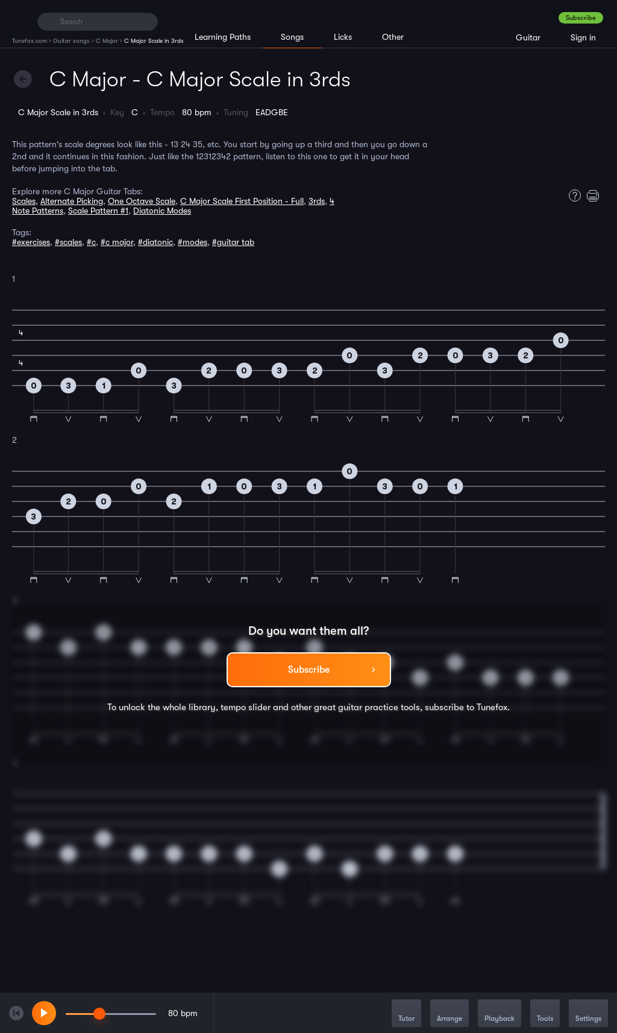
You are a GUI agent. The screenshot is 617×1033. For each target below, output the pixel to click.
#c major (117, 242)
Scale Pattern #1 (98, 210)
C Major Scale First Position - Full (242, 201)
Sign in (583, 37)
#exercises (31, 242)
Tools (545, 1014)
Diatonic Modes (162, 210)
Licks (343, 37)
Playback (499, 1014)
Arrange (449, 1014)
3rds (316, 201)
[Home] (19, 21)
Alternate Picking (71, 201)
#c (91, 242)
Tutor (406, 1014)
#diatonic (155, 242)
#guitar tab (233, 242)
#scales (68, 242)
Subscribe (581, 18)
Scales (24, 201)
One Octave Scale (141, 201)
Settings (588, 1014)
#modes (192, 242)
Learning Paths (223, 37)
